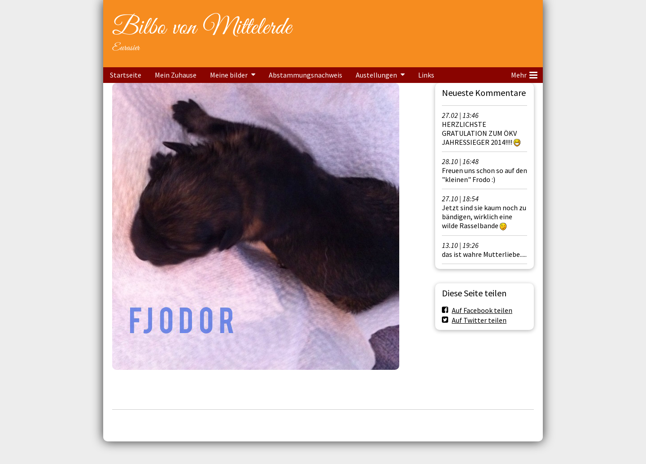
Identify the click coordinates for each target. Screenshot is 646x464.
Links (426, 74)
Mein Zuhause (175, 74)
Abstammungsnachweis (305, 74)
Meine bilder (229, 74)
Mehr (524, 73)
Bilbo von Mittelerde (201, 27)
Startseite (125, 74)
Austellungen (376, 74)
